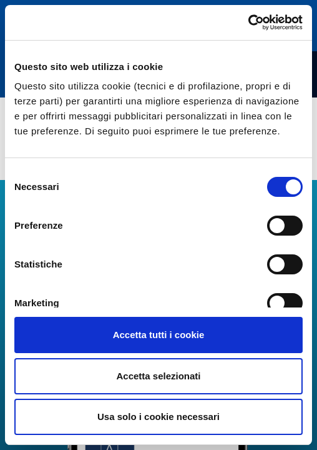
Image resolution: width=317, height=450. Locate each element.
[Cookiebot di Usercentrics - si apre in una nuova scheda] (248, 22)
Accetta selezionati (158, 376)
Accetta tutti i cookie (159, 334)
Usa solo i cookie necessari (158, 416)
